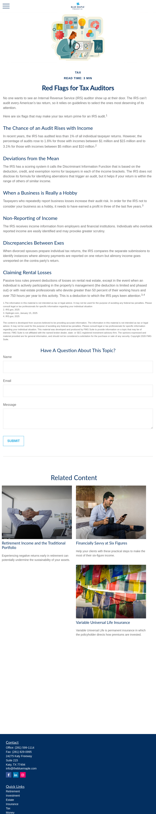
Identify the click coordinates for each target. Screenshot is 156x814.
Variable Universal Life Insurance (103, 622)
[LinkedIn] (15, 775)
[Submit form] (13, 441)
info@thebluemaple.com (21, 768)
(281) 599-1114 (24, 747)
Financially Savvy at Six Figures (101, 543)
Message (9, 404)
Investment (13, 795)
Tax (8, 808)
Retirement (13, 791)
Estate (10, 799)
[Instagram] (23, 775)
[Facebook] (8, 775)
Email (7, 380)
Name (7, 357)
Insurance (12, 804)
